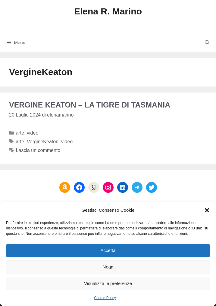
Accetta (107, 250)
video (32, 132)
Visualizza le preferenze (108, 283)
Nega (108, 266)
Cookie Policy (105, 298)
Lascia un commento (38, 150)
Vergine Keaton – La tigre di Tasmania (89, 105)
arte (20, 132)
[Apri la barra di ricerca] (207, 43)
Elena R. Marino (108, 11)
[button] (207, 210)
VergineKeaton (42, 141)
